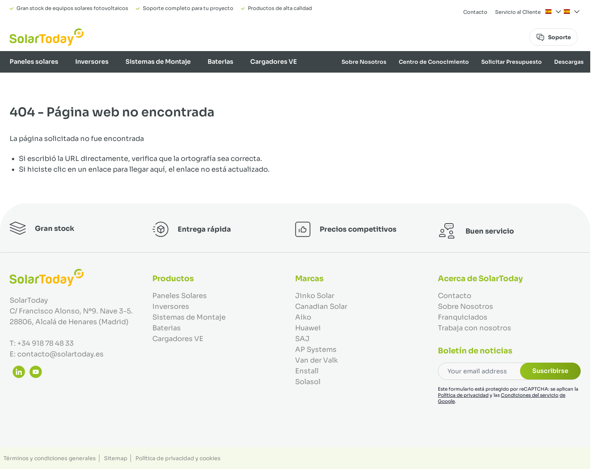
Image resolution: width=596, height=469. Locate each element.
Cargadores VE (273, 62)
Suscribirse (550, 371)
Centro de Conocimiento (434, 61)
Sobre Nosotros (364, 61)
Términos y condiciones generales (49, 458)
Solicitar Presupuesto (511, 61)
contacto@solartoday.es (60, 354)
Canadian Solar (321, 306)
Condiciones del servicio (529, 395)
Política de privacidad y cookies (178, 458)
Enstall (307, 371)
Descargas (569, 61)
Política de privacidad (463, 395)
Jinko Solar (314, 296)
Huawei (308, 328)
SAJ (302, 339)
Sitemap (115, 458)
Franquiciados (462, 317)
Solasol (307, 382)
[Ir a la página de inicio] (47, 37)
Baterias (220, 62)
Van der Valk (316, 360)
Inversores (92, 62)
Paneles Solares (179, 296)
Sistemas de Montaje (158, 62)
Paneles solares (34, 62)
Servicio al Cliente (518, 12)
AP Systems (316, 349)
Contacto (475, 12)
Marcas (574, 83)
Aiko (303, 317)
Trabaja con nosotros (474, 328)
